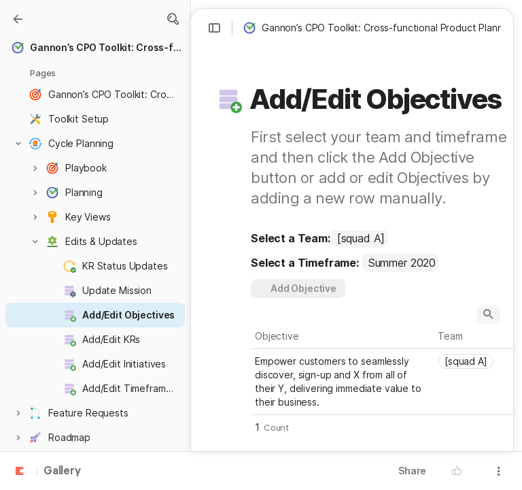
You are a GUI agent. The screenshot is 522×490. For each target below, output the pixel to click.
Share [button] (412, 470)
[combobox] (359, 238)
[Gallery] (17, 19)
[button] (172, 19)
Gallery (62, 471)
